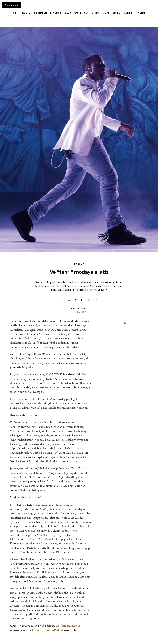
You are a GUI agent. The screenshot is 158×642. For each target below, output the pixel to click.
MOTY (116, 13)
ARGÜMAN (40, 13)
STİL (16, 13)
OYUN (141, 13)
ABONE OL (11, 5)
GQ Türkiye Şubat (68, 626)
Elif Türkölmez (79, 308)
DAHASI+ (129, 13)
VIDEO (96, 13)
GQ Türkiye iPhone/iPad (42, 630)
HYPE (106, 13)
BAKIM (26, 13)
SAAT (67, 13)
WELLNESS (81, 13)
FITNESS (55, 13)
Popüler (79, 264)
